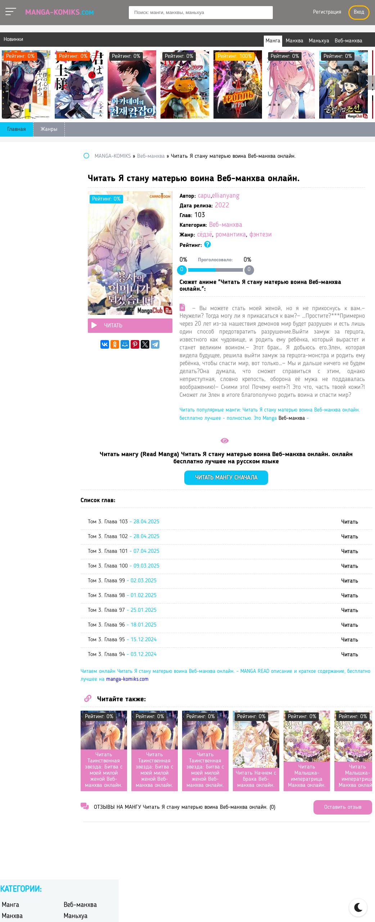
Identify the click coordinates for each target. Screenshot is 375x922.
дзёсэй (72, 242)
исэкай (72, 261)
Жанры (49, 129)
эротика (73, 382)
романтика (272, 234)
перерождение (81, 289)
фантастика (16, 373)
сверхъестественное (26, 326)
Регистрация (327, 12)
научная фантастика (27, 289)
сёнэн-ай (13, 354)
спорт (71, 326)
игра (69, 251)
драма (9, 251)
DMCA (345, 908)
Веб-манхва (266, 225)
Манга (10, 167)
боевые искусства (86, 214)
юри (69, 392)
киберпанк (15, 270)
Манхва (12, 178)
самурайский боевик (89, 317)
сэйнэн (10, 336)
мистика (74, 280)
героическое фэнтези (90, 233)
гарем (71, 223)
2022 (263, 205)
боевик (10, 214)
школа (10, 382)
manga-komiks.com (223, 719)
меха (7, 280)
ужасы (72, 364)
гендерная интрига (25, 233)
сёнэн (71, 345)
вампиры (13, 223)
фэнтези (301, 234)
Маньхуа (75, 178)
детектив (13, 242)
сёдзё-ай (12, 345)
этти (7, 392)
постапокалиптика (87, 298)
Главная (16, 129)
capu (245, 196)
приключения (19, 308)
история (12, 261)
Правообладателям (303, 908)
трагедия (75, 354)
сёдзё (245, 234)
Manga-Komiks (59, 13)
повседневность (22, 298)
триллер (12, 364)
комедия (74, 270)
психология (78, 308)
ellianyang (266, 196)
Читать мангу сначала (247, 517)
